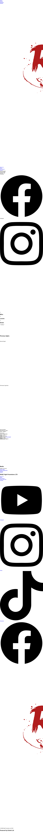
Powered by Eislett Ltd (7, 830)
